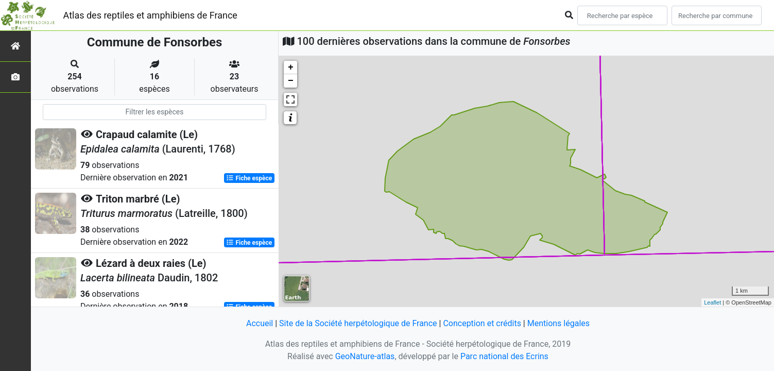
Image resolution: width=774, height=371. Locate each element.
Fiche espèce (249, 178)
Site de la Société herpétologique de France (358, 323)
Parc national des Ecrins (504, 356)
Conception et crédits (482, 323)
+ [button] (291, 67)
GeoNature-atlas (365, 356)
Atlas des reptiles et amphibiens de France (150, 15)
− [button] (291, 81)
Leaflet (712, 302)
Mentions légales (558, 323)
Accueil (259, 323)
